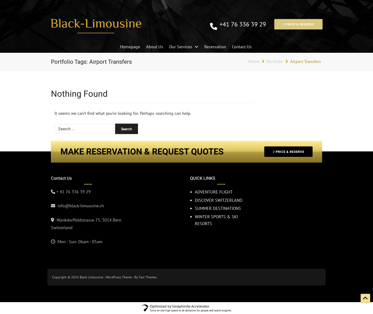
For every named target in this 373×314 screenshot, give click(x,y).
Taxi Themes (148, 277)
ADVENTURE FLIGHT (214, 192)
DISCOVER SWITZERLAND (218, 200)
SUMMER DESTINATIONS (218, 208)
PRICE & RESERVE (298, 24)
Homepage (130, 46)
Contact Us (242, 46)
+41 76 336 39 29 (243, 24)
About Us (154, 46)
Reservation (215, 46)
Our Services (180, 46)
